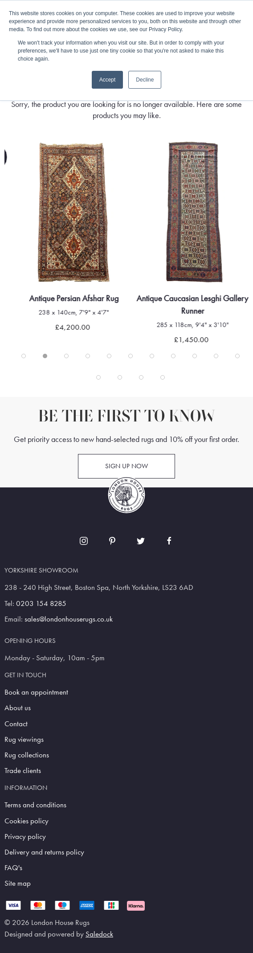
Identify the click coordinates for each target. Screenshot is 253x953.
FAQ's (13, 867)
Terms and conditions (35, 805)
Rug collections (26, 755)
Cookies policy (26, 821)
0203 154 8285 (41, 603)
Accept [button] (107, 80)
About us (17, 707)
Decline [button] (145, 80)
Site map (17, 883)
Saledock (99, 934)
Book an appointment (36, 692)
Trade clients (22, 770)
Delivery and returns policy (44, 852)
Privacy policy (25, 836)
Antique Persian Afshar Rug (83, 298)
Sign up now (126, 466)
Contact (16, 723)
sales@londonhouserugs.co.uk (68, 619)
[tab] (23, 356)
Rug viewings (24, 739)
